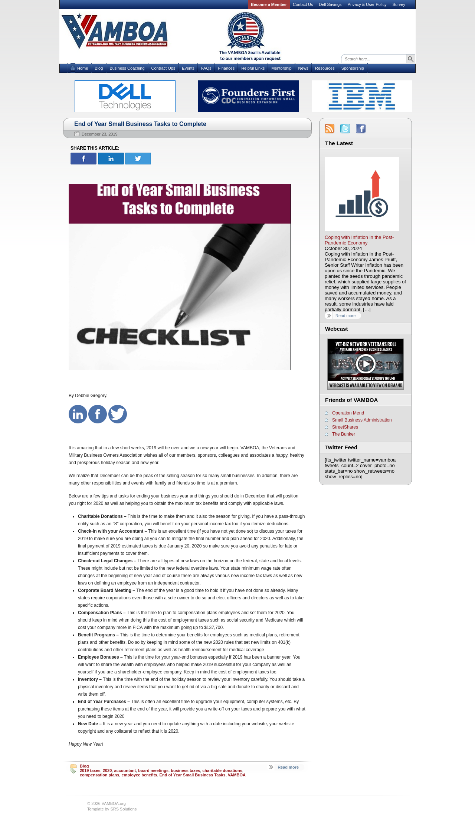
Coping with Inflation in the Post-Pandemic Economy (359, 240)
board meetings (153, 770)
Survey (399, 4)
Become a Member (269, 4)
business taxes (185, 770)
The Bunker (343, 434)
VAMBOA (237, 775)
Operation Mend (348, 413)
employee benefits (139, 775)
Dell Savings (330, 4)
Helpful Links (253, 68)
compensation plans (99, 775)
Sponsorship (352, 68)
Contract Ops (163, 68)
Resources (325, 68)
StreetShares (345, 427)
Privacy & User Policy (367, 4)
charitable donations (222, 770)
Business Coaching (126, 68)
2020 (107, 770)
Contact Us (303, 4)
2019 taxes (90, 770)
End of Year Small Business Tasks (193, 775)
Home (82, 68)
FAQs (206, 68)
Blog (99, 68)
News (303, 68)
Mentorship (281, 68)
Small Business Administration (362, 420)
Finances (226, 68)
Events (188, 68)
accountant (125, 770)
